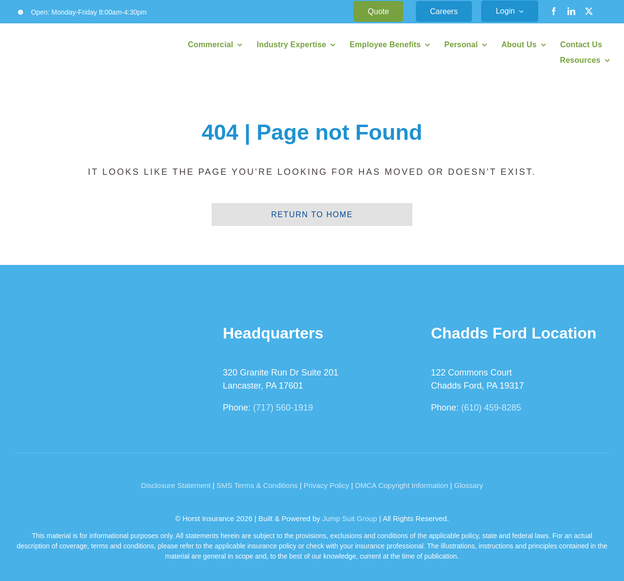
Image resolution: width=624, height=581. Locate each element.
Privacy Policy (326, 485)
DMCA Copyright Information (401, 485)
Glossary (468, 485)
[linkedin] (571, 11)
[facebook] (554, 11)
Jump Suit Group (349, 518)
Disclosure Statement (176, 485)
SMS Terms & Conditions (256, 485)
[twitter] (589, 11)
